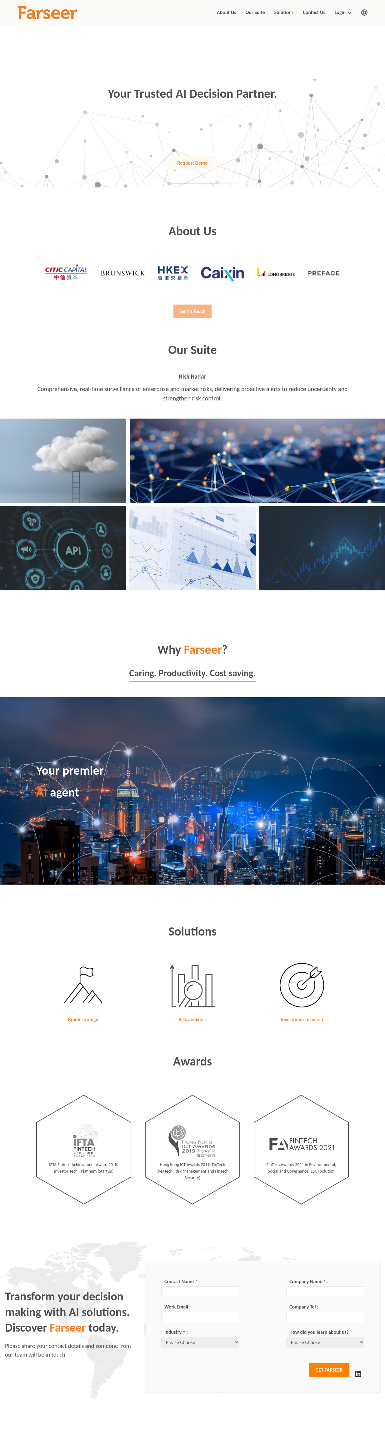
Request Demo (192, 163)
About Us (226, 12)
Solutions (284, 12)
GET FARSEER (328, 1370)
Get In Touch (193, 318)
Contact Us (314, 12)
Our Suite (255, 12)
